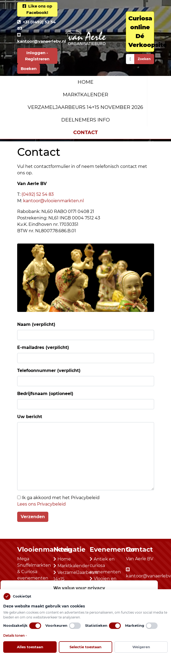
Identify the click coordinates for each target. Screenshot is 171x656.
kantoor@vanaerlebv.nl (41, 41)
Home (85, 82)
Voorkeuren (63, 625)
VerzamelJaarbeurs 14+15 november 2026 (85, 107)
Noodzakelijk (22, 625)
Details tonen (15, 635)
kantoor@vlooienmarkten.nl (53, 200)
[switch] (35, 625)
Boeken (29, 68)
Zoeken (144, 59)
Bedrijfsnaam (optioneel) (45, 393)
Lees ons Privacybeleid (41, 504)
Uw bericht (29, 416)
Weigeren (141, 647)
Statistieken (103, 625)
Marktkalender (85, 95)
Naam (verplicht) (36, 324)
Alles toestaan (30, 647)
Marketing (141, 625)
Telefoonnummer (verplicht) (49, 370)
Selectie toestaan (85, 647)
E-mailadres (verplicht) (43, 347)
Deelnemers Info (85, 120)
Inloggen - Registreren (37, 55)
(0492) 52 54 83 (37, 194)
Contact (85, 132)
